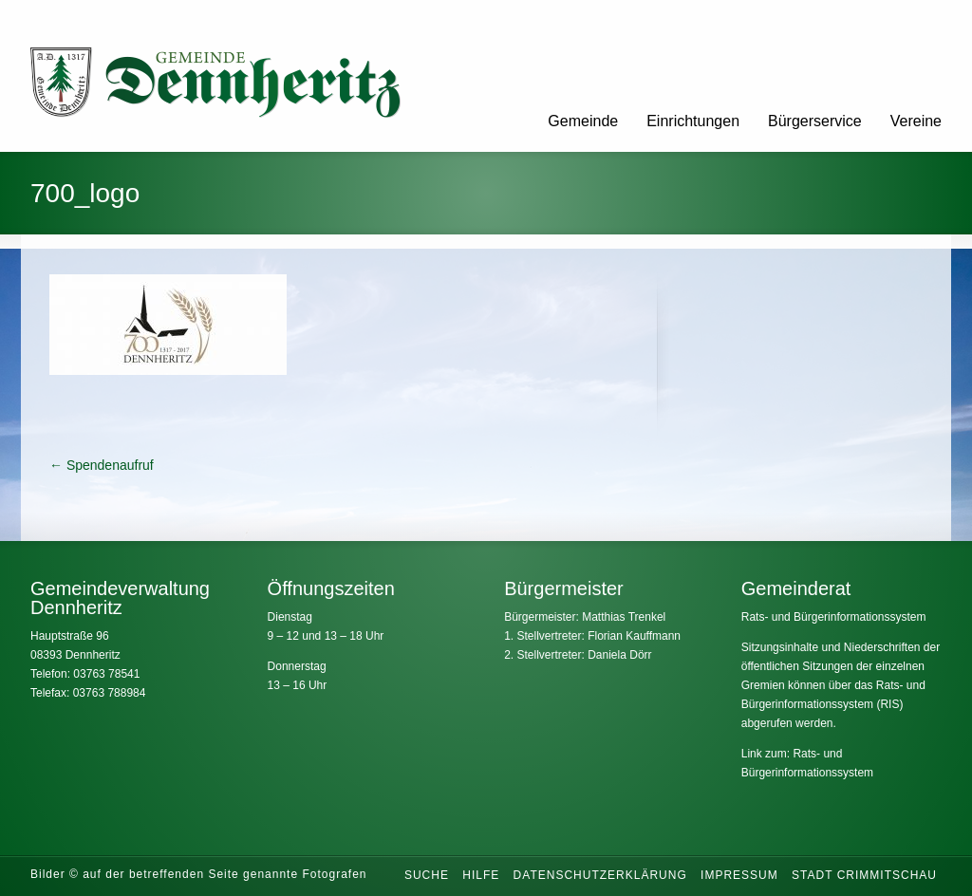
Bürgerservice (815, 121)
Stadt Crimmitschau (864, 875)
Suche (426, 875)
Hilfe (480, 875)
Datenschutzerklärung (600, 875)
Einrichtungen (692, 121)
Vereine (916, 121)
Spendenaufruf (101, 465)
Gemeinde (583, 121)
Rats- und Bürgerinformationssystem (833, 617)
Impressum (739, 875)
